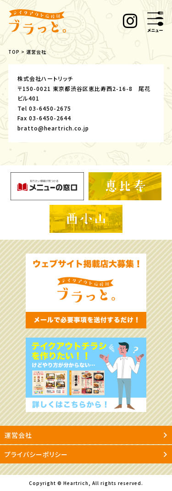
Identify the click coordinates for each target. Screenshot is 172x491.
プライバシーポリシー (86, 454)
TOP (14, 51)
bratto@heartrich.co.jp (53, 128)
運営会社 (86, 435)
